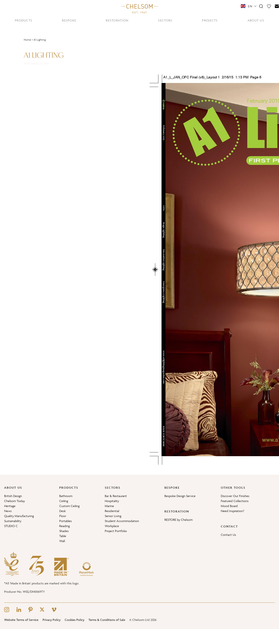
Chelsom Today (14, 501)
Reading (64, 526)
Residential (112, 511)
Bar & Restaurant (116, 496)
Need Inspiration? (232, 511)
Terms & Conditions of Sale (106, 620)
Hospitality (112, 501)
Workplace (112, 526)
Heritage (9, 506)
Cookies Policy (74, 620)
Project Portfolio (116, 531)
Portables (65, 521)
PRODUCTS (23, 20)
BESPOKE (69, 20)
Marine (109, 506)
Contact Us (228, 535)
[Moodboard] (269, 6)
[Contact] (277, 6)
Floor (62, 516)
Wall (62, 541)
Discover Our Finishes (235, 496)
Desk (62, 511)
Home (27, 39)
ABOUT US (255, 20)
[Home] (139, 8)
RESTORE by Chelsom (178, 520)
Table (62, 536)
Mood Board (229, 506)
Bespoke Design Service (180, 496)
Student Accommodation (122, 521)
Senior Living (113, 516)
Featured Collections (235, 501)
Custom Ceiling (69, 506)
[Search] (261, 6)
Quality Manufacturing (19, 516)
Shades (64, 531)
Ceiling (63, 501)
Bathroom (65, 496)
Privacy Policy (52, 620)
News (8, 511)
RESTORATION (117, 20)
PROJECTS (210, 20)
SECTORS (165, 20)
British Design (13, 496)
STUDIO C (11, 526)
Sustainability (12, 521)
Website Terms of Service (21, 620)
